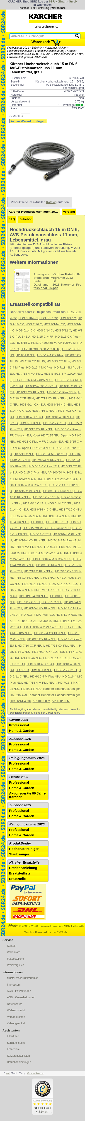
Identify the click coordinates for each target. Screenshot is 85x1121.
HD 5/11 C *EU (24, 454)
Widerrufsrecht (16, 1010)
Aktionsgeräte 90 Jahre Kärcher (27, 795)
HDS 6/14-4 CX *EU (43, 509)
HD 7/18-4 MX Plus (29, 373)
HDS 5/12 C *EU (54, 423)
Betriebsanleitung (23, 868)
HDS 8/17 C (68, 318)
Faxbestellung (15, 958)
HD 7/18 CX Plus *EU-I (51, 398)
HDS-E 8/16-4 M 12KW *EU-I (41, 553)
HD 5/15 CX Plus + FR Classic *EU (47, 528)
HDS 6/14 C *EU (34, 503)
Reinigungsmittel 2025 (27, 824)
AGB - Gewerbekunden (21, 997)
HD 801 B (37, 522)
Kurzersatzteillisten (18, 1055)
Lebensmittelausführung (49, 50)
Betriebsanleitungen (19, 1062)
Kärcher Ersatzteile (24, 862)
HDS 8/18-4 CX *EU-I (59, 417)
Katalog (51, 202)
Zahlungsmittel (16, 1023)
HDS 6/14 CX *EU (32, 404)
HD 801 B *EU (25, 355)
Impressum (13, 984)
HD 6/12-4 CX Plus (50, 355)
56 (46, 280)
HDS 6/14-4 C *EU (59, 404)
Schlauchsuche (16, 1042)
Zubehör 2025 (20, 805)
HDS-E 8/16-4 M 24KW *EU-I (33, 380)
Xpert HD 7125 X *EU (37, 448)
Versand (69, 211)
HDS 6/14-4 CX (54, 324)
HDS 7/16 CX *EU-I (26, 516)
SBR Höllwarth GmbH (63, 1)
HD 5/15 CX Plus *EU (38, 429)
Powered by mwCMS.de (51, 932)
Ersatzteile (17, 879)
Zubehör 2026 (20, 739)
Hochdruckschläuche (19, 50)
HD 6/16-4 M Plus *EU (51, 454)
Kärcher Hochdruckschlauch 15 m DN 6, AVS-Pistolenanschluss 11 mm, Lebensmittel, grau (34, 211)
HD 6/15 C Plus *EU (27, 491)
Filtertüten (13, 1036)
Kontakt (24, 8)
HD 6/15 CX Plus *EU (30, 392)
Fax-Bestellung (40, 8)
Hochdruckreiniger (56, 47)
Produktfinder (20, 843)
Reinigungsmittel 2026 (27, 758)
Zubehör (37, 47)
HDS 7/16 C (34, 324)
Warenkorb (58, 8)
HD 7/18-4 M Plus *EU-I (48, 460)
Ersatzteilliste (20, 873)
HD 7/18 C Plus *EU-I (62, 392)
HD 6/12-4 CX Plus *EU (41, 386)
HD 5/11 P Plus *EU (58, 546)
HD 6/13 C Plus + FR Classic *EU (40, 441)
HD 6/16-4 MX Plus (39, 367)
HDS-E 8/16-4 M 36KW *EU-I (52, 559)
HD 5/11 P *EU (66, 614)
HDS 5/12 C (63, 330)
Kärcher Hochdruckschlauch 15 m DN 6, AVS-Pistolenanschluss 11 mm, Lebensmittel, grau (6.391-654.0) (45, 54)
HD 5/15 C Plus (26, 342)
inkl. (8, 1073)
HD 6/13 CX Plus (58, 361)
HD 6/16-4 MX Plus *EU (30, 540)
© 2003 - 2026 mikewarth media (34, 926)
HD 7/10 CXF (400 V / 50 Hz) (41, 349)
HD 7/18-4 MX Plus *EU (26, 546)
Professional (19, 725)
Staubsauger (19, 854)
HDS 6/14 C (44, 330)
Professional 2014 (18, 47)
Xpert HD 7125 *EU (46, 435)
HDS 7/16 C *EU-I (44, 410)
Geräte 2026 (18, 720)
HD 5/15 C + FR (42, 336)
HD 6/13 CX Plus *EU (44, 466)
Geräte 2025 (18, 777)
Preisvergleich (15, 965)
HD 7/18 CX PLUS (32, 361)
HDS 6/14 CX (25, 330)
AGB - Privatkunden (19, 991)
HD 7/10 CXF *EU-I (46, 497)
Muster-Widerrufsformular (22, 978)
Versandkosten (16, 1017)
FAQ (12, 219)
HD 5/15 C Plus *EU (32, 472)
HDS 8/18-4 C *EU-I (29, 417)
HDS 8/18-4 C (28, 318)
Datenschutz (14, 1004)
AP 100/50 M (47, 342)
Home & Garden (21, 730)
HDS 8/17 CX (48, 318)
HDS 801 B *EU (30, 423)
